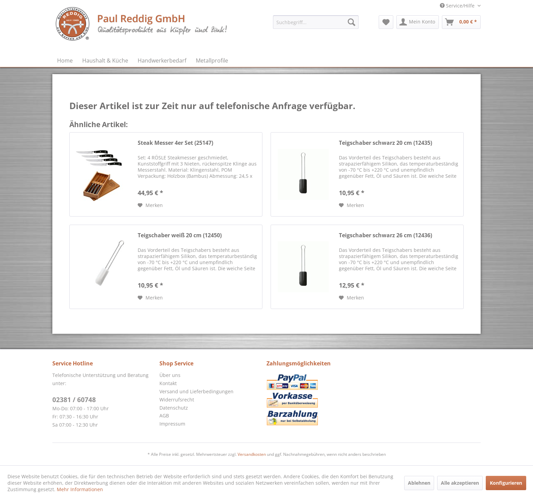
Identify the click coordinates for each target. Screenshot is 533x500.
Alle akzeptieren (460, 483)
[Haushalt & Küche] (105, 60)
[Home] (65, 60)
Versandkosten (252, 454)
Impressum (172, 423)
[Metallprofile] (212, 60)
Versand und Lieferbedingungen (196, 391)
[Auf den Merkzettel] (150, 205)
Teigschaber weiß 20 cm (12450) (180, 235)
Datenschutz (173, 407)
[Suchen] (351, 22)
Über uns (169, 375)
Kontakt (168, 383)
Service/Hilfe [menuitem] (458, 5)
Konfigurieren (506, 483)
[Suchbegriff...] (316, 22)
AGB (164, 415)
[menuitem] (316, 22)
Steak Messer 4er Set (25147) (175, 142)
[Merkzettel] (386, 22)
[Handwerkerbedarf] (162, 60)
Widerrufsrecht (176, 399)
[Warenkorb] (461, 22)
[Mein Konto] (417, 22)
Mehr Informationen (80, 489)
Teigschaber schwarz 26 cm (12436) (385, 235)
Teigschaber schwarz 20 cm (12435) (385, 142)
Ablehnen (419, 483)
